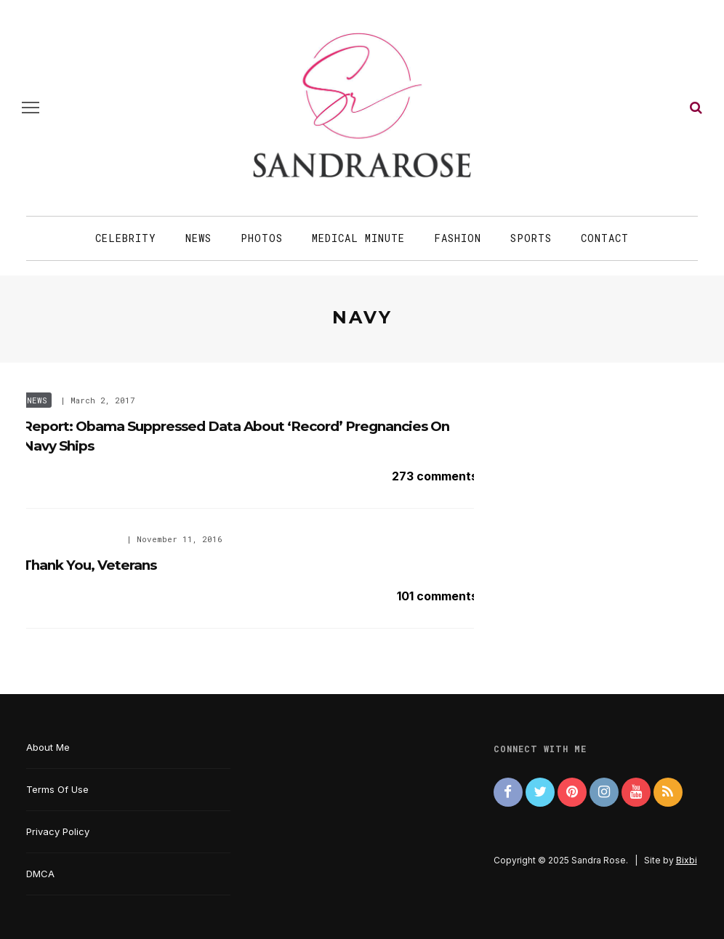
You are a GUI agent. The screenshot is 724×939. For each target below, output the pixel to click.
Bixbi (686, 860)
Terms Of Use (57, 789)
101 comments (437, 596)
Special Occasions (70, 538)
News (198, 238)
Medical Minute (358, 238)
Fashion (457, 238)
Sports (531, 238)
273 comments (435, 476)
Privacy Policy (57, 831)
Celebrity (125, 238)
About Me (48, 747)
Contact (605, 238)
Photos (262, 238)
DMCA (40, 873)
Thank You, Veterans (89, 565)
